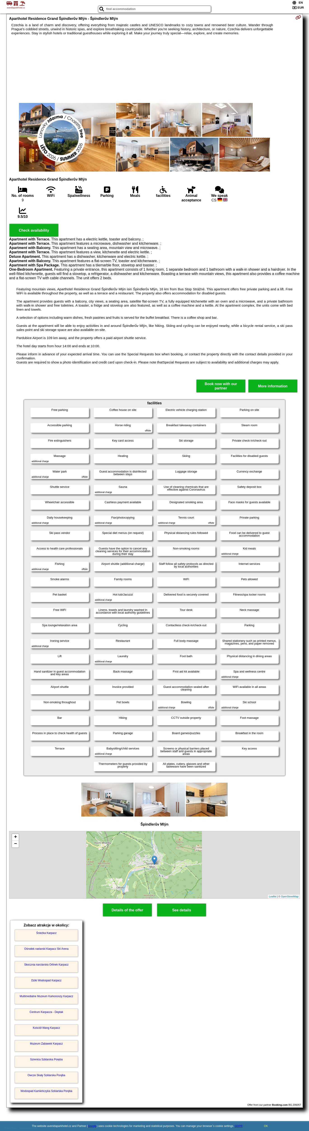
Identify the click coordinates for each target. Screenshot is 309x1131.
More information (273, 386)
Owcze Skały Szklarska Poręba (46, 1075)
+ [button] (15, 837)
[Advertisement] (154, 69)
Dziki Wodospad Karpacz (46, 980)
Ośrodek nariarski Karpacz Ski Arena (46, 948)
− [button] (15, 844)
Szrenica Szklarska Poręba (46, 1059)
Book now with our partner (221, 386)
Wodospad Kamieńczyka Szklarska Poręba (46, 1091)
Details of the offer (127, 910)
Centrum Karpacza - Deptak (46, 1012)
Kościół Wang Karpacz (46, 1027)
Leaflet (272, 896)
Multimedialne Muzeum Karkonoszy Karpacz (46, 996)
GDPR (239, 1126)
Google (92, 1126)
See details (181, 910)
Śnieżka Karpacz (46, 933)
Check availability (34, 230)
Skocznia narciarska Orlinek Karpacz (46, 964)
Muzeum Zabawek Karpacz (46, 1043)
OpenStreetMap (290, 896)
